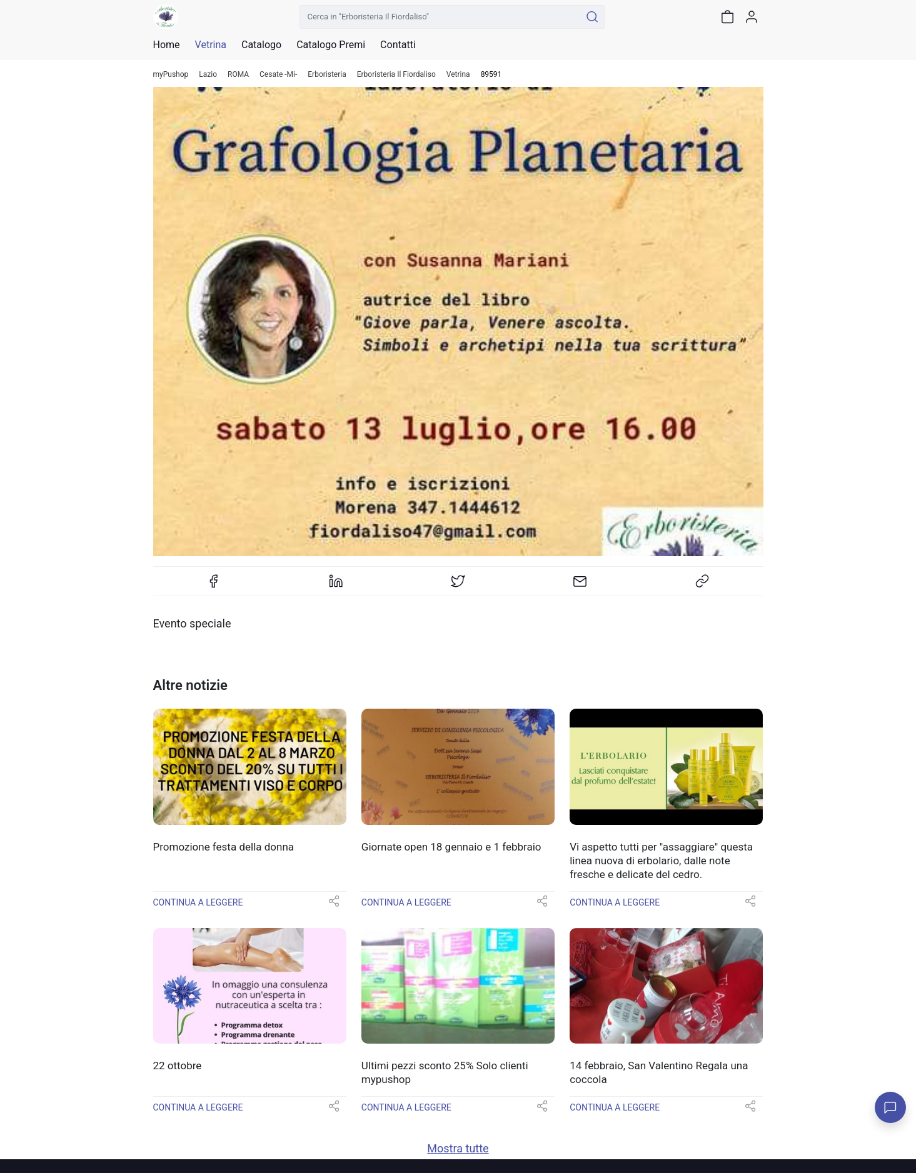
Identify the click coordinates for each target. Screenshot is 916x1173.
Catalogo (261, 45)
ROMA (238, 75)
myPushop (171, 75)
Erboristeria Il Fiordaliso (396, 75)
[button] (333, 905)
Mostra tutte (457, 1148)
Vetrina (458, 75)
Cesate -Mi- (278, 75)
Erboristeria (327, 75)
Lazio (208, 75)
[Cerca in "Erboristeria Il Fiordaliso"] (440, 17)
